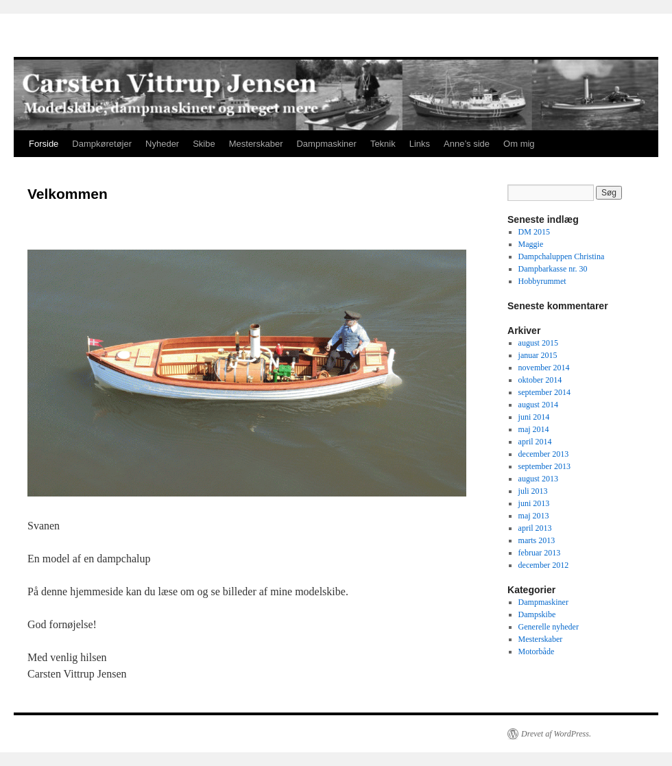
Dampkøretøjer (102, 144)
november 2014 (544, 367)
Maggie (531, 244)
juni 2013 (534, 503)
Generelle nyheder (548, 627)
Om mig (519, 144)
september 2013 (544, 466)
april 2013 (535, 528)
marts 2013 (536, 540)
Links (419, 144)
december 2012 (543, 565)
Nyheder (162, 144)
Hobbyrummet (542, 281)
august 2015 (538, 343)
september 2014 (544, 392)
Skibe (204, 144)
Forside (43, 144)
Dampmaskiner (326, 144)
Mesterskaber (256, 144)
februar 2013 (539, 553)
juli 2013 (533, 491)
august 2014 (538, 404)
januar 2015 (537, 355)
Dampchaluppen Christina (561, 256)
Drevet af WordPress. (556, 734)
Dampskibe (537, 614)
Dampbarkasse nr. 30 (553, 269)
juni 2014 (534, 417)
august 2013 (538, 478)
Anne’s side (467, 144)
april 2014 (535, 441)
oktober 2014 (540, 380)
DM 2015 (534, 232)
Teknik (383, 144)
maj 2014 (533, 429)
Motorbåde (536, 651)
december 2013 (543, 454)
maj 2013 (533, 515)
